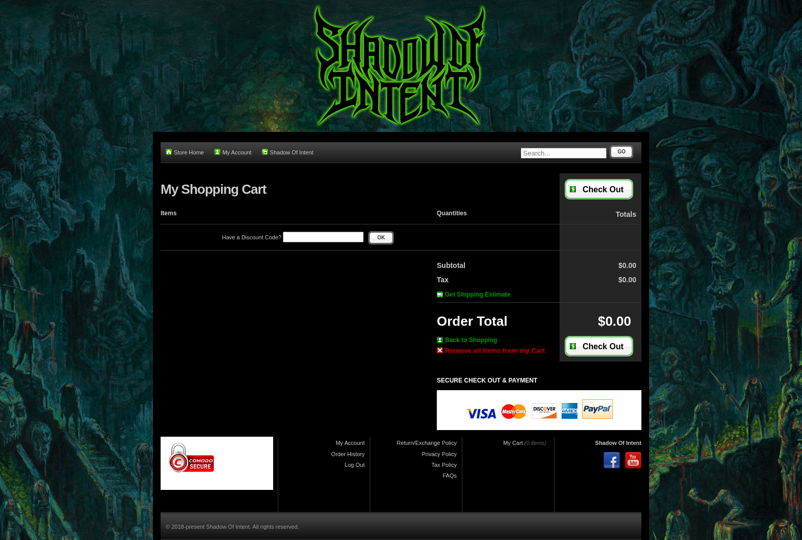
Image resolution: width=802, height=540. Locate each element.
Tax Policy (444, 465)
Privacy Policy (439, 454)
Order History (348, 454)
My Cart (513, 443)
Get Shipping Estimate (473, 294)
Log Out (355, 465)
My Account (233, 152)
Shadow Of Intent (288, 152)
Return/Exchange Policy (427, 443)
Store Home (185, 152)
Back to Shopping (467, 340)
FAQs (449, 475)
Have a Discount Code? (293, 237)
